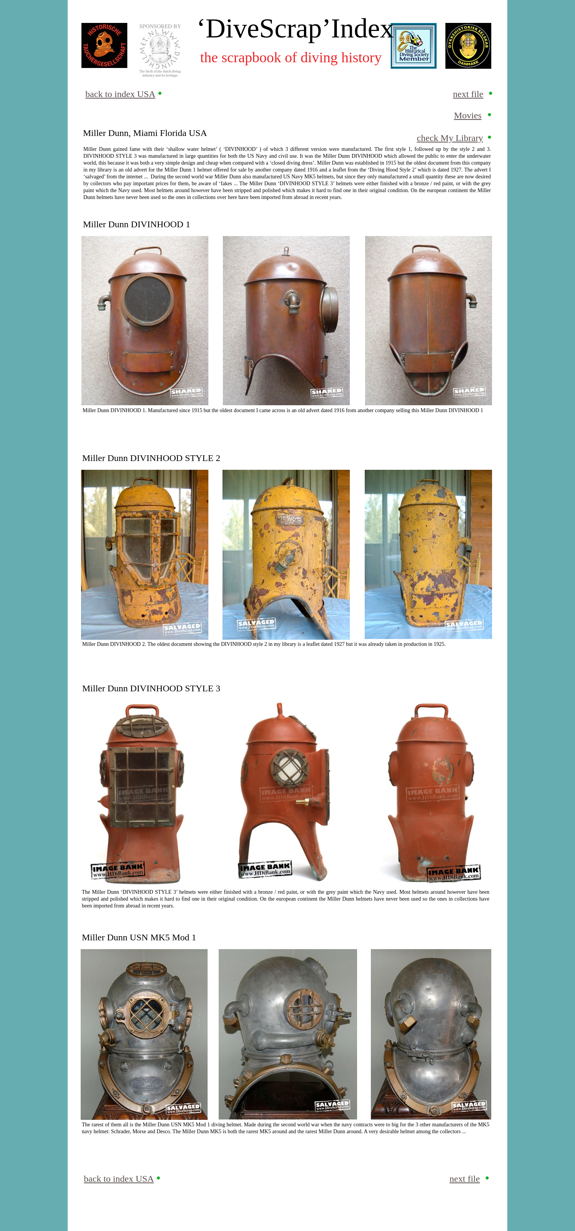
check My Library (450, 138)
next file (468, 94)
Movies (468, 115)
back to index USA (120, 94)
